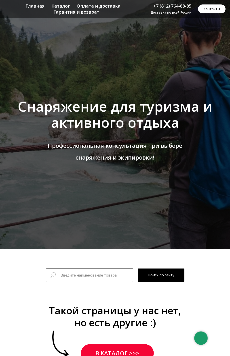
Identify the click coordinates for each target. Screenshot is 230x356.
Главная (35, 6)
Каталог (60, 6)
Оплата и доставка (98, 6)
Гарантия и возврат (76, 12)
